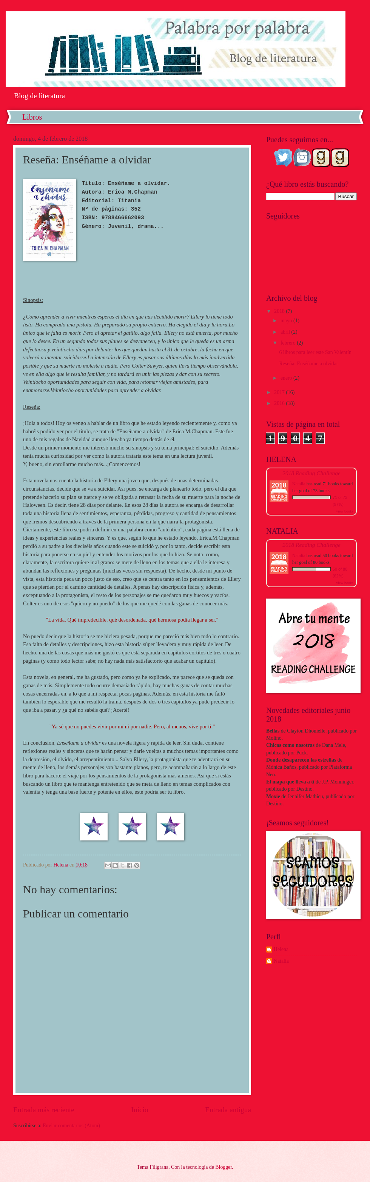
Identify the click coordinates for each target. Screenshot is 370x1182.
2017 (280, 392)
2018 (280, 311)
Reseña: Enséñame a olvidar (308, 363)
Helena (281, 949)
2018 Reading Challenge (311, 473)
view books (344, 511)
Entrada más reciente (43, 1110)
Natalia (298, 483)
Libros (32, 117)
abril (286, 332)
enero (287, 378)
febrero (289, 343)
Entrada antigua (228, 1110)
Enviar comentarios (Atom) (71, 1125)
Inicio (139, 1110)
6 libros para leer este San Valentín (315, 352)
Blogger (223, 1167)
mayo (287, 320)
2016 (280, 403)
